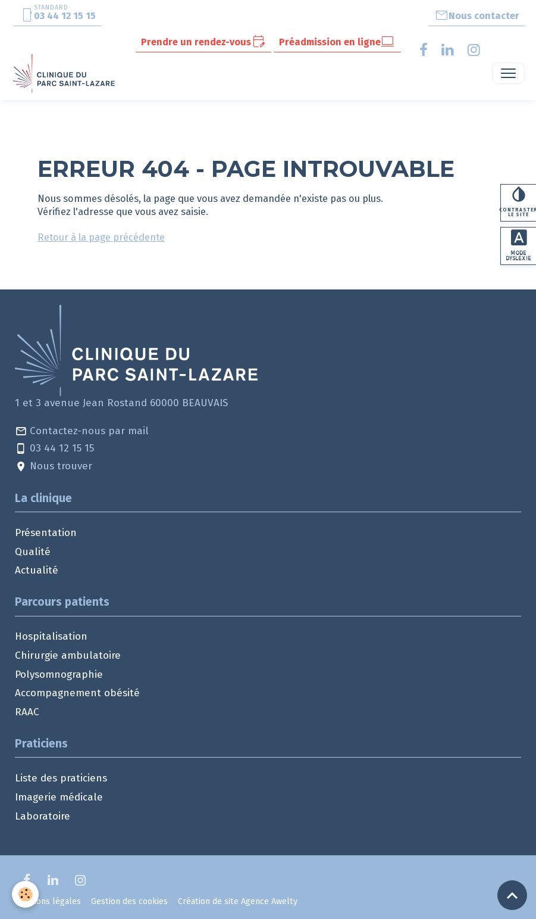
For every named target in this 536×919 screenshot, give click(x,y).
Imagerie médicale (59, 797)
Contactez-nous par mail (82, 431)
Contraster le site (518, 202)
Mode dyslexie (518, 246)
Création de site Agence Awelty (237, 901)
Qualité (33, 552)
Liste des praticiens (61, 778)
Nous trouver (53, 466)
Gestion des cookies (129, 901)
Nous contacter (476, 15)
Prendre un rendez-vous (203, 41)
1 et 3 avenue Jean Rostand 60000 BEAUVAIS (121, 403)
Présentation (46, 533)
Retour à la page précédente (101, 237)
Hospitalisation (51, 636)
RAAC (27, 712)
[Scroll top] (512, 895)
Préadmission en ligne (337, 41)
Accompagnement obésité (77, 693)
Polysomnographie (59, 674)
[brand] (66, 73)
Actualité (36, 570)
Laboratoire (42, 816)
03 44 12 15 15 (54, 448)
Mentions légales (48, 901)
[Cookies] (25, 894)
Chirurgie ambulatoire (68, 655)
